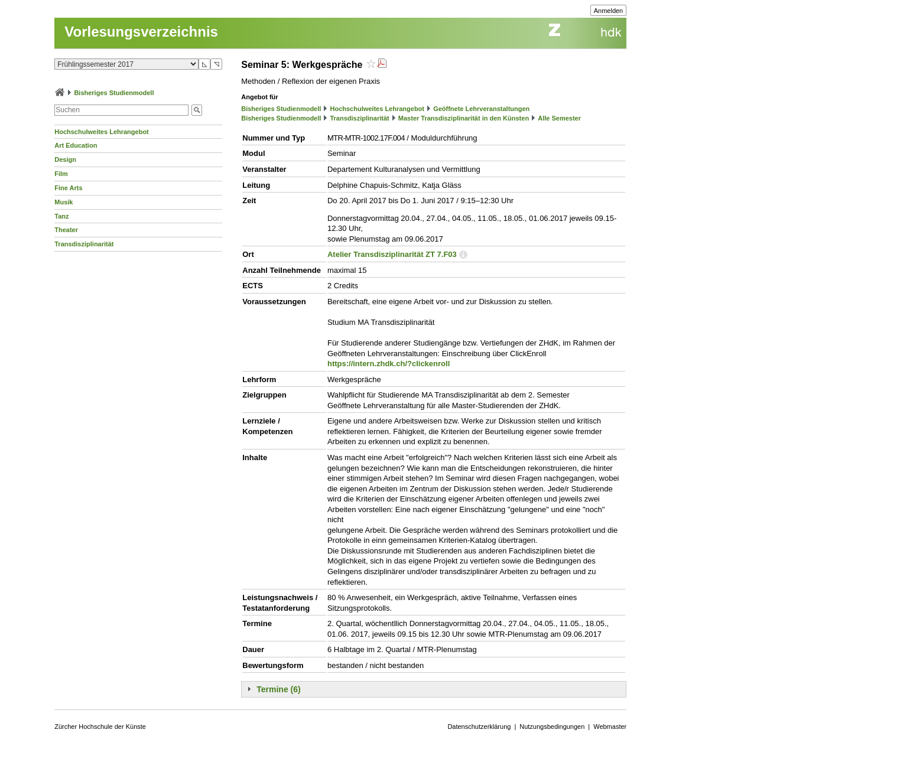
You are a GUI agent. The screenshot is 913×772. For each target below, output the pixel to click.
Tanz (61, 216)
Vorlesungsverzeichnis (141, 32)
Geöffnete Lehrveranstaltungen (481, 108)
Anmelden (608, 10)
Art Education (75, 145)
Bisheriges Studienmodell (114, 92)
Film (61, 173)
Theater (66, 229)
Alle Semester (559, 118)
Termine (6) (278, 689)
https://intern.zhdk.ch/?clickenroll (388, 363)
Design (65, 159)
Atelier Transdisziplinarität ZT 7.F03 (392, 254)
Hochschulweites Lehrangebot (101, 131)
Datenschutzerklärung (479, 726)
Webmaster (609, 726)
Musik (63, 202)
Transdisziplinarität (83, 243)
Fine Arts (68, 187)
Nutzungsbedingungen (551, 726)
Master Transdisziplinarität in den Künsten (463, 118)
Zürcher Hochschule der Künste (100, 726)
